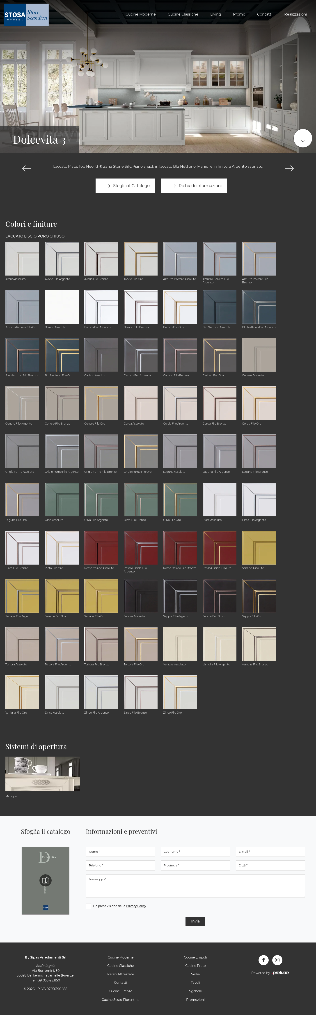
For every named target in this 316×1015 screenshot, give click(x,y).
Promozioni (195, 1000)
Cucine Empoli (195, 957)
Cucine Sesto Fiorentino (121, 1000)
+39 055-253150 (48, 980)
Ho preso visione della (119, 906)
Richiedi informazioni (194, 186)
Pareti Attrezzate (120, 974)
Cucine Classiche (183, 14)
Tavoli (195, 983)
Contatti (264, 14)
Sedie (195, 974)
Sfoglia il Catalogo (125, 186)
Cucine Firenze (120, 991)
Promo (239, 14)
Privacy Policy (136, 906)
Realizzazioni (295, 14)
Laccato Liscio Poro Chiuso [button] (34, 236)
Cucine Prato (195, 966)
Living (215, 14)
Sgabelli (195, 991)
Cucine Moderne (141, 14)
